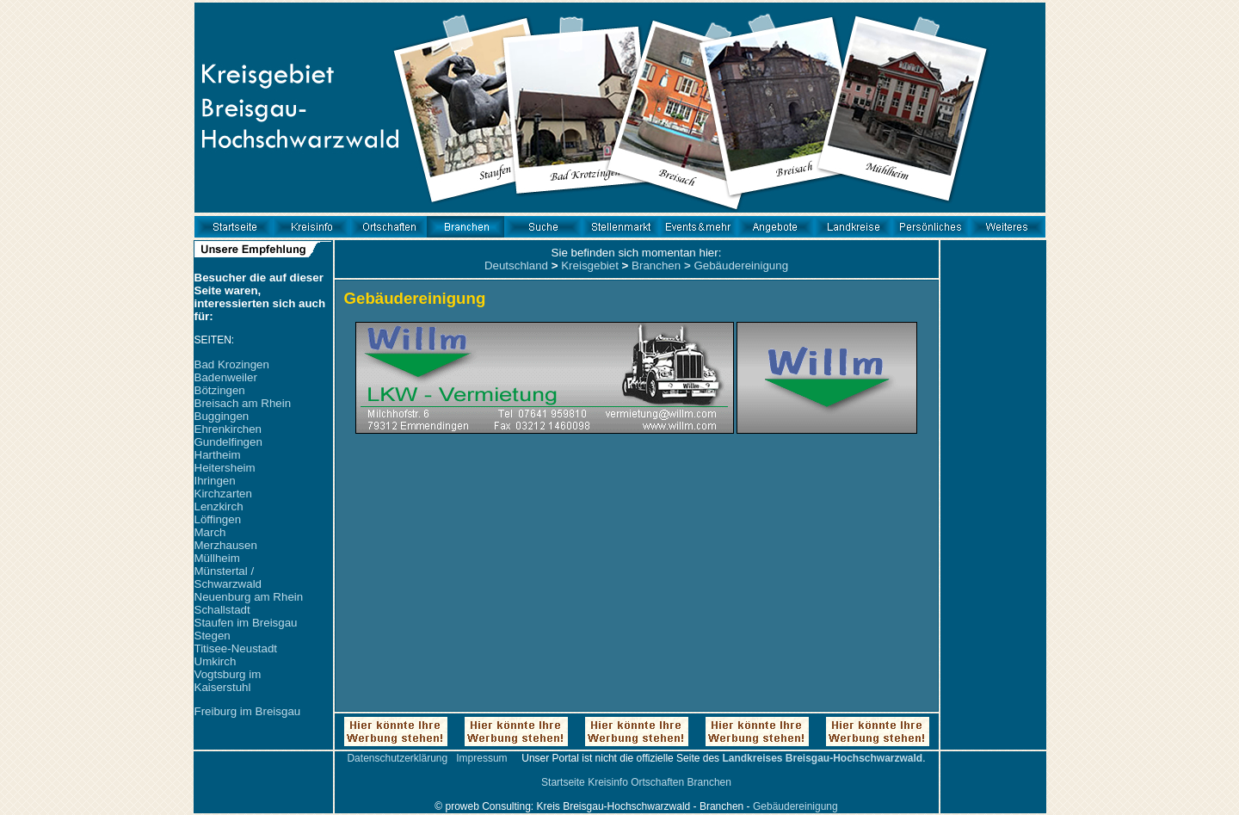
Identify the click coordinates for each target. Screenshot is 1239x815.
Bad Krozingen (231, 364)
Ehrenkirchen (228, 429)
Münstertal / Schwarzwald (228, 577)
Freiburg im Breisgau (247, 711)
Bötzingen (219, 390)
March (210, 532)
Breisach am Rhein (243, 403)
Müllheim (217, 558)
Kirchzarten (223, 493)
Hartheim (217, 454)
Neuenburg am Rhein (249, 596)
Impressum (481, 758)
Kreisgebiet (590, 265)
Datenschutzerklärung (397, 758)
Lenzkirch (218, 506)
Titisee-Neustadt (236, 648)
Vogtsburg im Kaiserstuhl (228, 681)
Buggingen (222, 416)
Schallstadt (222, 609)
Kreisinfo (608, 782)
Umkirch (215, 661)
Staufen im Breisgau (246, 622)
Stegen (212, 635)
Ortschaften (657, 782)
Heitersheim (225, 467)
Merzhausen (225, 545)
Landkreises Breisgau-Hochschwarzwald (822, 758)
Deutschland (516, 265)
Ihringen (215, 480)
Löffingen (218, 519)
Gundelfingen (228, 441)
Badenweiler (225, 377)
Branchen (656, 265)
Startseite (563, 782)
